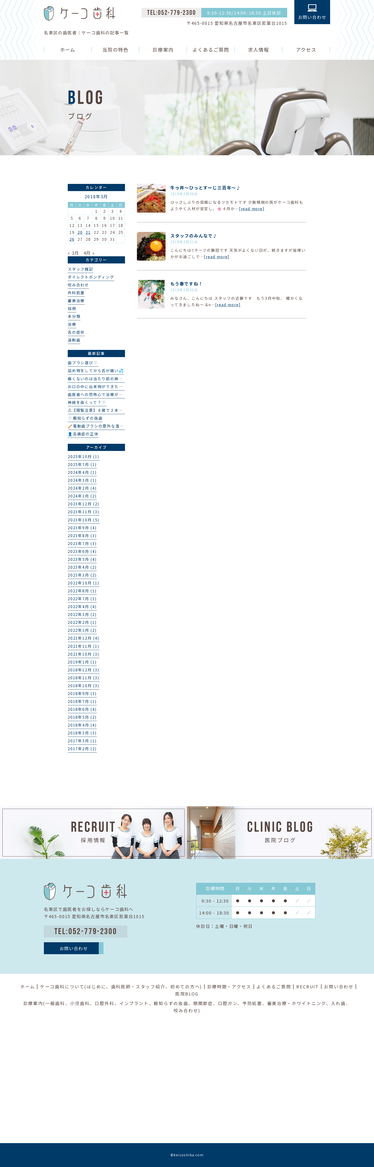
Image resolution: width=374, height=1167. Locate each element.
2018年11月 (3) (83, 677)
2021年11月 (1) (83, 646)
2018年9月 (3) (82, 693)
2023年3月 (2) (82, 575)
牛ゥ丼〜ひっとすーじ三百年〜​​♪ (205, 187)
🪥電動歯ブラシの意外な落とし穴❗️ (103, 426)
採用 (72, 308)
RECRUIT (307, 986)
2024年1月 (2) (82, 496)
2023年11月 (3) (83, 511)
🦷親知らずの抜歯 (85, 418)
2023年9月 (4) (82, 527)
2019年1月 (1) (82, 662)
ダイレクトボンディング (91, 277)
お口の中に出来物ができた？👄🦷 (100, 386)
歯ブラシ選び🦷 (83, 362)
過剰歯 (74, 340)
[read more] (252, 208)
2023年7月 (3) (82, 543)
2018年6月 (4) (82, 709)
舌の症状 (76, 332)
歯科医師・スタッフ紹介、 (140, 986)
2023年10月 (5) (83, 520)
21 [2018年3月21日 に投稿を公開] (88, 232)
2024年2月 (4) (82, 488)
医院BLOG (187, 993)
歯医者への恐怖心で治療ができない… (104, 394)
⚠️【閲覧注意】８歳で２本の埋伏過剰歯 (106, 410)
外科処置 (76, 292)
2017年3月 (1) (82, 741)
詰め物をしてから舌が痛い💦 (96, 370)
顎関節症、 (205, 1003)
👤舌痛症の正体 (83, 434)
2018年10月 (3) (83, 685)
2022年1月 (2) (82, 630)
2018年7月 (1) (82, 701)
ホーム (68, 49)
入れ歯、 (341, 1003)
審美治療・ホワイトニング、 (299, 1003)
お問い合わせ (338, 986)
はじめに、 (99, 986)
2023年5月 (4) (82, 559)
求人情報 (258, 49)
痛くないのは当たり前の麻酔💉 (98, 378)
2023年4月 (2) (82, 567)
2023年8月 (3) (82, 535)
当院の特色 (115, 49)
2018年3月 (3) (82, 733)
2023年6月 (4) (82, 551)
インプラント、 (136, 1003)
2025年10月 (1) (83, 456)
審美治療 (76, 300)
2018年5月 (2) (82, 717)
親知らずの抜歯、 (173, 1003)
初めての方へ (185, 986)
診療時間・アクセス (229, 986)
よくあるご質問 (210, 49)
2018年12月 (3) (83, 670)
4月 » (89, 253)
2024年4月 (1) (82, 472)
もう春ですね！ (186, 283)
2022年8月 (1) (82, 591)
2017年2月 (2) (82, 748)
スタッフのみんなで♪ (194, 235)
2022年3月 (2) (82, 614)
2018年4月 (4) (82, 725)
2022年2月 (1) (82, 622)
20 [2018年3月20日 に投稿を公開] (80, 232)
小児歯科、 (82, 1003)
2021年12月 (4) (83, 638)
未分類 (74, 316)
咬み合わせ (78, 285)
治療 (72, 324)
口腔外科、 (107, 1003)
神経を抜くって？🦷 (87, 402)
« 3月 (73, 253)
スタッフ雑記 (80, 269)
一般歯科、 (57, 1003)
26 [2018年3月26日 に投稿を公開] (72, 239)
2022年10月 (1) (83, 583)
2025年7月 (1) (82, 464)
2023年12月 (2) (83, 504)
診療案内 (163, 49)
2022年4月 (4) (82, 606)
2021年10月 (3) (83, 654)
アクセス (306, 49)
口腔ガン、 (230, 1003)
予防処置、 (254, 1003)
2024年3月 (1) (82, 480)
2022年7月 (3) (82, 598)
